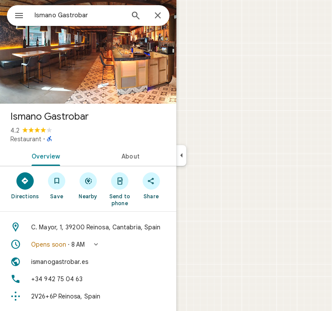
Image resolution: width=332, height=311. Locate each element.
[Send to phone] (119, 189)
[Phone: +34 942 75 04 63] (88, 279)
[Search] (135, 16)
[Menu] (19, 16)
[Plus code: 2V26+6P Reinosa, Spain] (88, 296)
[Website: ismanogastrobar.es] (88, 261)
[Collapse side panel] (181, 155)
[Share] (151, 185)
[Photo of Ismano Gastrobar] (88, 52)
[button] (88, 244)
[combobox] (79, 15)
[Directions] (25, 185)
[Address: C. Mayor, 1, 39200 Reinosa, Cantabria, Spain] (88, 227)
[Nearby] (88, 185)
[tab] (44, 155)
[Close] (157, 16)
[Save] (57, 185)
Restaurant (26, 139)
